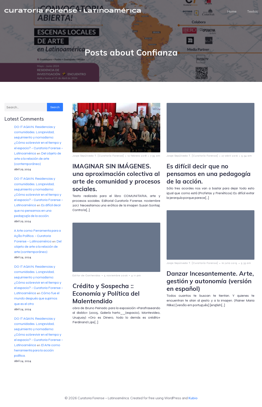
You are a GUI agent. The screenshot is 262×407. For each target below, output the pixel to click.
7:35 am (155, 155)
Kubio (193, 398)
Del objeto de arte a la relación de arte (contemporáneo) (37, 159)
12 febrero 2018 (137, 155)
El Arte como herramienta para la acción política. (37, 350)
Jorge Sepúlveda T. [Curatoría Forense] (98, 155)
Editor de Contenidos (86, 275)
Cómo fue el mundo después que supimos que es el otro (36, 298)
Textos (252, 11)
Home (232, 11)
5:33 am (246, 263)
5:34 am (246, 155)
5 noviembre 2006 (116, 275)
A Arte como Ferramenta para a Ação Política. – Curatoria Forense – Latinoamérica (37, 236)
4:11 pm (136, 275)
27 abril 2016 (230, 155)
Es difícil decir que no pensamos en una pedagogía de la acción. (37, 210)
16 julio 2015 (229, 263)
